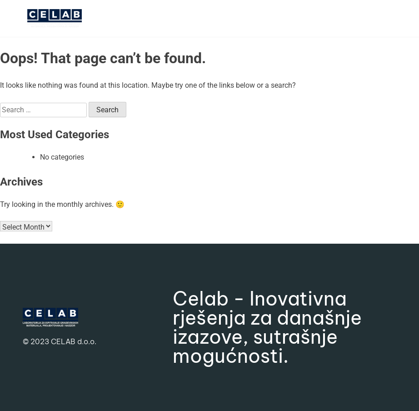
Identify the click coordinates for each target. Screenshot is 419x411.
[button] (321, 18)
